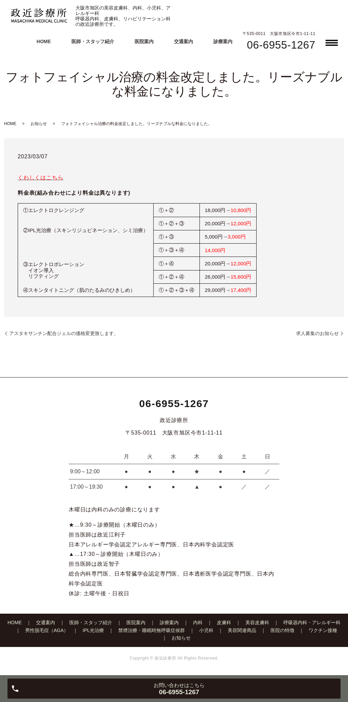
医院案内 (144, 41)
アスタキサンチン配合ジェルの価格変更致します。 (64, 333)
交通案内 (183, 41)
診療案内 (222, 41)
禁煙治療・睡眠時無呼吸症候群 (151, 630)
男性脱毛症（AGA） (47, 630)
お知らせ (39, 123)
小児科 (206, 630)
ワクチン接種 (323, 630)
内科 (198, 622)
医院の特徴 (282, 630)
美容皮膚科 (257, 622)
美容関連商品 (242, 630)
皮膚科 (224, 622)
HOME (44, 41)
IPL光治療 (93, 630)
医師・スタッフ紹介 (92, 41)
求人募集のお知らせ (317, 333)
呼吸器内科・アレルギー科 (312, 622)
